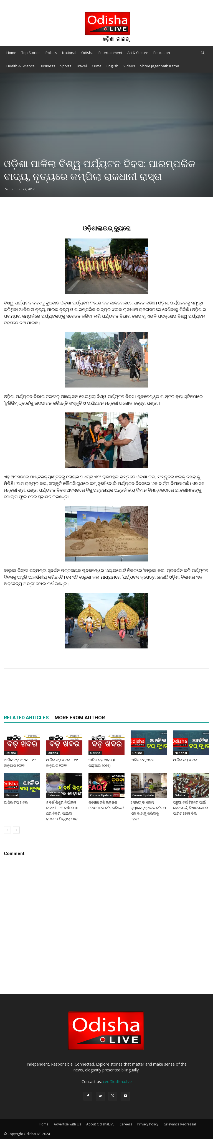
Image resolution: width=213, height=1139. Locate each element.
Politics (51, 52)
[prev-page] (7, 830)
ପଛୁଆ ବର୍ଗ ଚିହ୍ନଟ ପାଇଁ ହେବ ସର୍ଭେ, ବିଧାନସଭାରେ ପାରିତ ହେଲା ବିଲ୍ (190, 807)
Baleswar (54, 795)
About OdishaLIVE (100, 1124)
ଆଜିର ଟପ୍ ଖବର (142, 760)
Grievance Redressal (180, 1124)
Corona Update (100, 795)
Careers (126, 1124)
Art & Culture (137, 52)
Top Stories (30, 52)
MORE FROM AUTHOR (80, 717)
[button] (202, 52)
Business (47, 65)
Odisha (87, 52)
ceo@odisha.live (117, 1081)
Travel (81, 65)
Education (161, 52)
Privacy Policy (147, 1124)
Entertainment (110, 52)
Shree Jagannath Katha (159, 65)
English (112, 65)
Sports (65, 65)
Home (11, 52)
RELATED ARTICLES (26, 717)
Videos (129, 65)
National (69, 52)
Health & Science (20, 65)
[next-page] (16, 830)
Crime (97, 65)
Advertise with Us (67, 1124)
